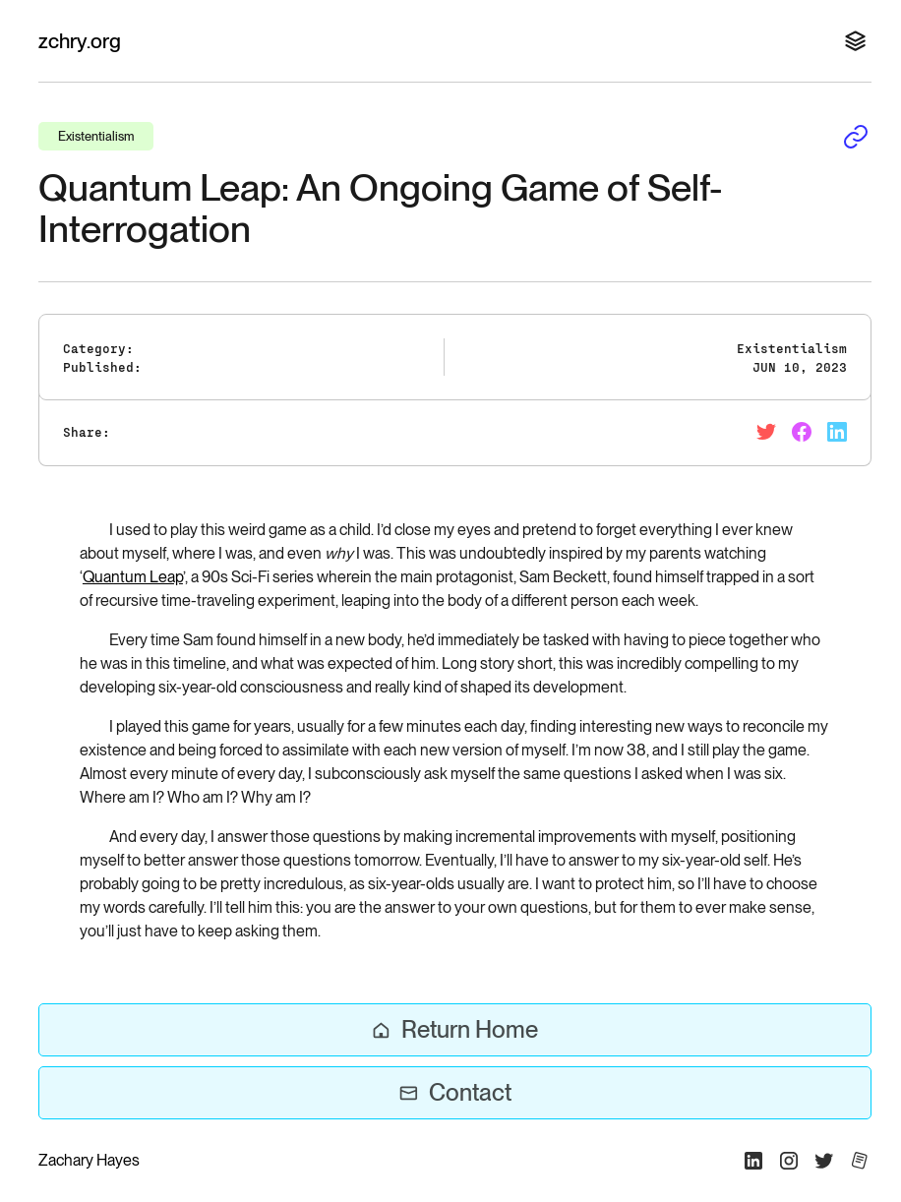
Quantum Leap (133, 577)
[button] (851, 41)
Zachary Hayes (89, 1160)
